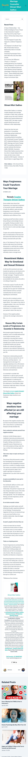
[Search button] (22, 19)
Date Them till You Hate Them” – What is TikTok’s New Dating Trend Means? (13, 36)
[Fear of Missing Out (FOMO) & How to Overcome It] (14, 692)
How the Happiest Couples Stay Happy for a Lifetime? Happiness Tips (13, 41)
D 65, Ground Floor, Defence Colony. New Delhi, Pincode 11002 (13, 166)
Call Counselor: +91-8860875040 (14, 656)
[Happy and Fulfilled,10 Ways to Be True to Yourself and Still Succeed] (14, 737)
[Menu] (25, 5)
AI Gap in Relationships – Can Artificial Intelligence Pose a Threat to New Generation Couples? (13, 30)
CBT (5, 139)
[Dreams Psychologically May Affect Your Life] (14, 716)
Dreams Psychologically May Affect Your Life (14, 725)
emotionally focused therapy (12, 612)
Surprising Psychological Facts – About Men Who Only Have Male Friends (13, 55)
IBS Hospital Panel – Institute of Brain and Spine (14, 648)
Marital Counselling (16, 137)
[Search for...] (12, 19)
